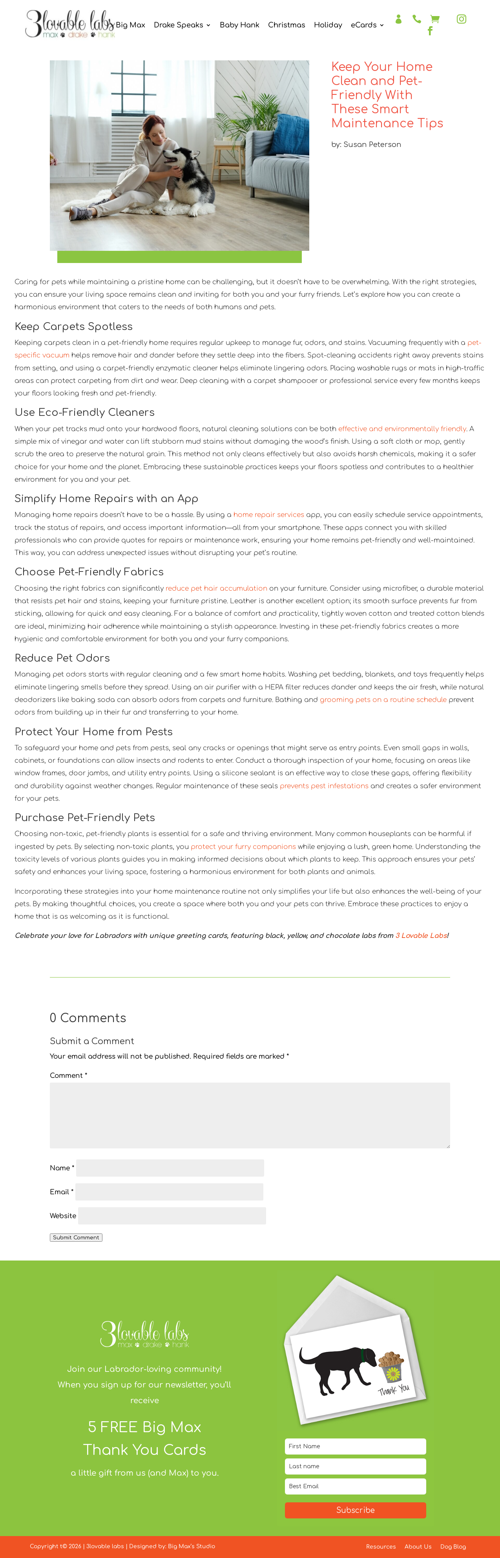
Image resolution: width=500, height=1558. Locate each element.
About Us (418, 1547)
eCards (364, 25)
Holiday (328, 25)
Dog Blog (453, 1547)
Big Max (130, 25)
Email (61, 1192)
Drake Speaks (178, 25)
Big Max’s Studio (191, 1546)
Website (63, 1216)
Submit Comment (76, 1238)
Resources (381, 1547)
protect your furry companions (243, 847)
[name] (355, 1446)
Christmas (286, 25)
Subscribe (355, 1510)
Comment (68, 1075)
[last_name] (355, 1466)
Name (62, 1168)
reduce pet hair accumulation (216, 588)
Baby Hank (239, 25)
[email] (355, 1486)
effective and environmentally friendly (402, 429)
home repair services (269, 515)
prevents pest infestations (324, 786)
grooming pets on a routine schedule (383, 700)
